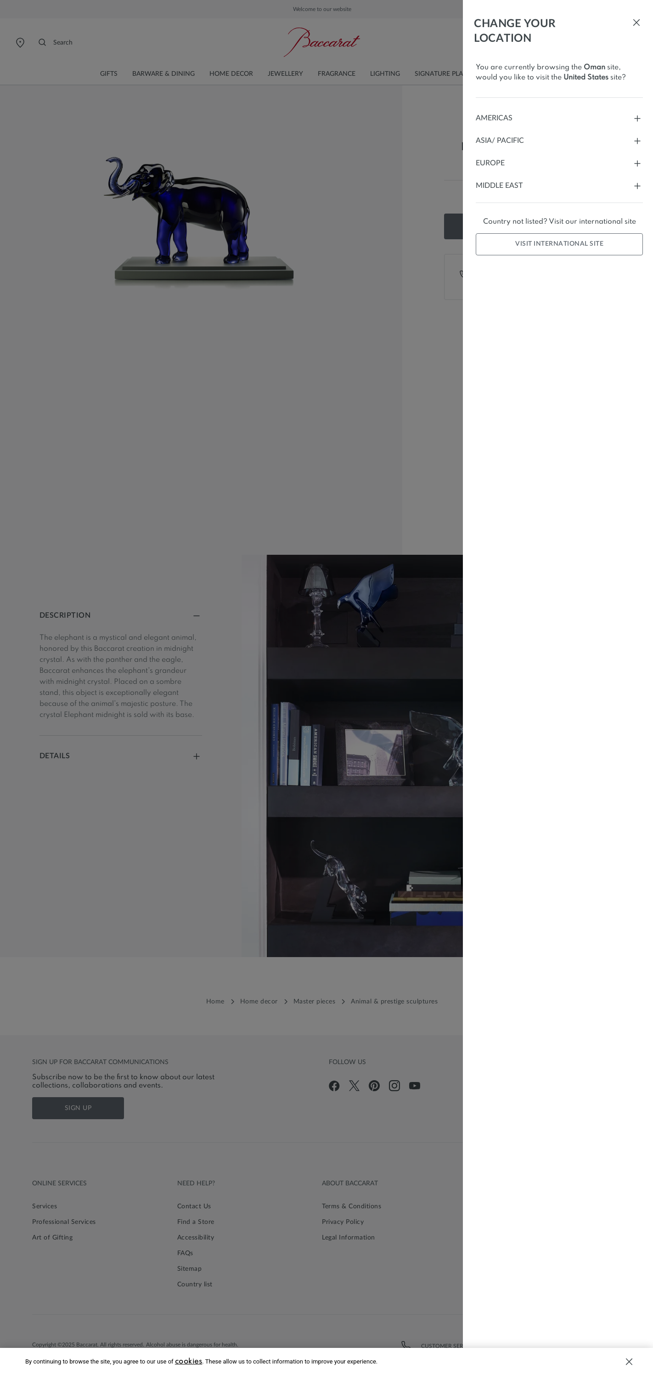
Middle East (559, 186)
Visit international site (559, 244)
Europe (559, 163)
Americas (559, 118)
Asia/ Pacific (559, 141)
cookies (189, 1361)
